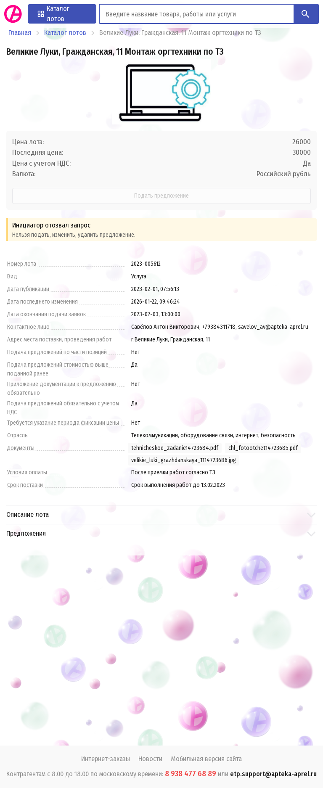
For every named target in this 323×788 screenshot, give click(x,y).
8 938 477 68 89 (190, 773)
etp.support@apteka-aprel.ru (273, 774)
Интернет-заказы (105, 759)
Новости (150, 759)
